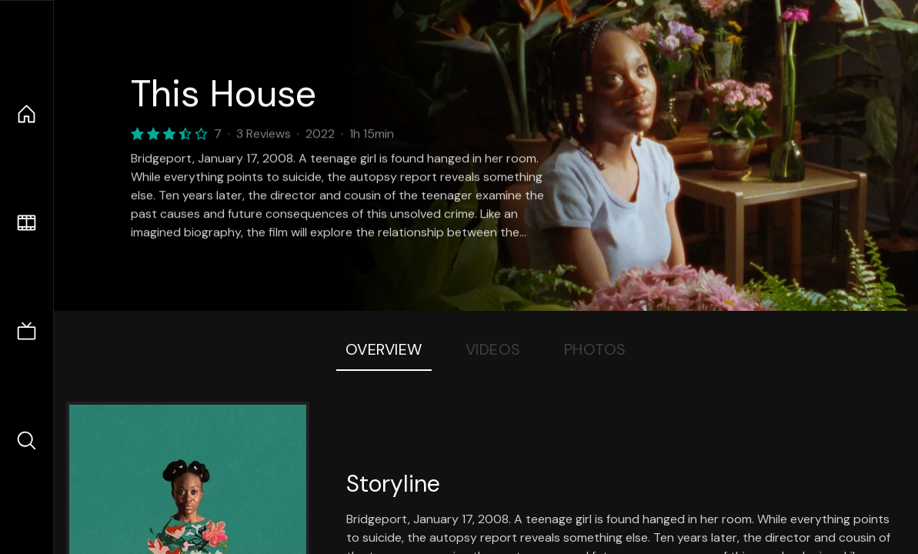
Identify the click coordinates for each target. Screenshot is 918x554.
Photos (595, 349)
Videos (493, 349)
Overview (384, 349)
